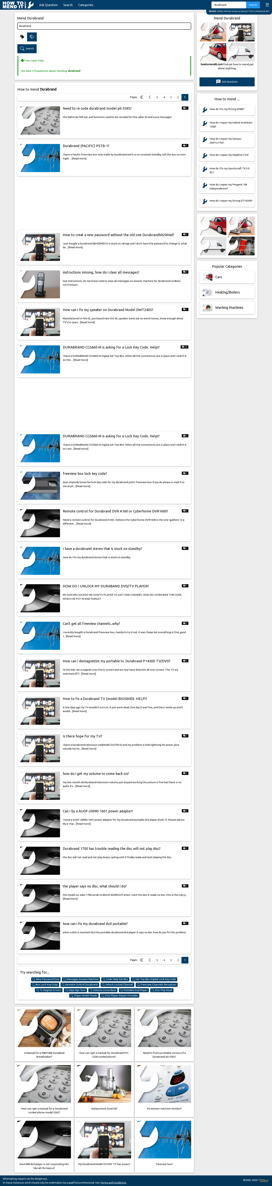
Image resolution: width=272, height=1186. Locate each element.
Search (68, 5)
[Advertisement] (104, 203)
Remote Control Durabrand (80, 984)
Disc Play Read (162, 990)
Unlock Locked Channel (117, 984)
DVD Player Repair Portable (119, 995)
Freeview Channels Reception (156, 984)
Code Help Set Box (115, 979)
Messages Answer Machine (81, 979)
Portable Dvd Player (133, 990)
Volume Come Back (103, 990)
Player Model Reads (84, 995)
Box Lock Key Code (45, 984)
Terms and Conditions (113, 1182)
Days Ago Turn (75, 990)
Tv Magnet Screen (48, 990)
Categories (85, 5)
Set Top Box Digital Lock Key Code (154, 979)
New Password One (46, 979)
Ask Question (48, 5)
